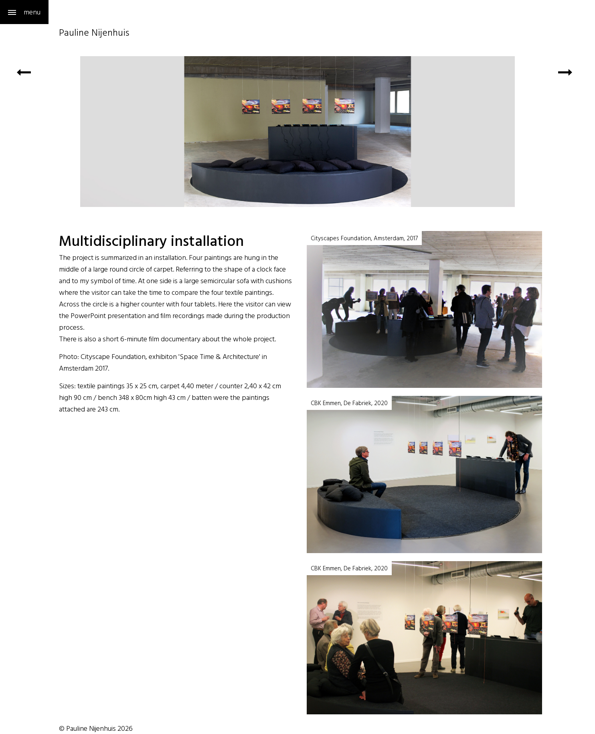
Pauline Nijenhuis (94, 33)
